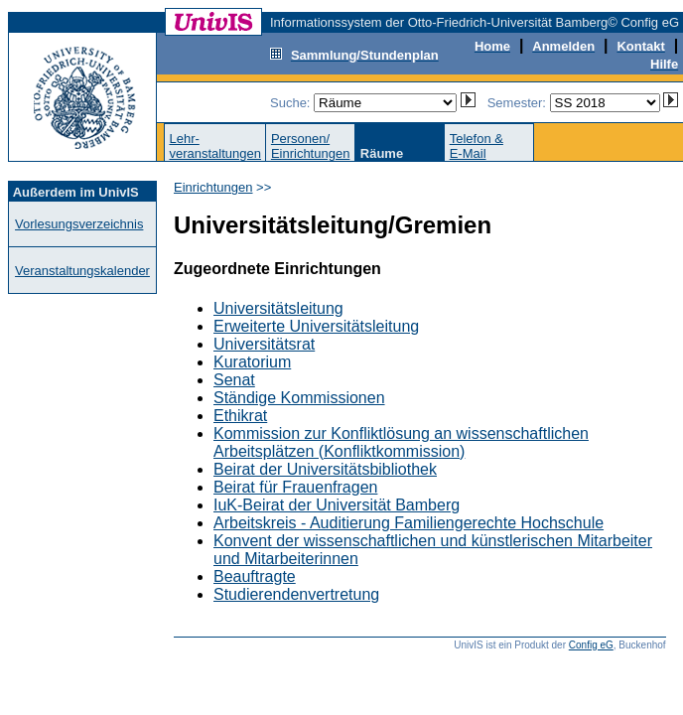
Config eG (591, 645)
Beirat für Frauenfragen (295, 487)
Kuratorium (252, 362)
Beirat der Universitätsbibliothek (325, 469)
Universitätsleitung (278, 308)
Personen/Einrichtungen (310, 146)
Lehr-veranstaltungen (215, 146)
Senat (234, 379)
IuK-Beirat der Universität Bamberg (336, 505)
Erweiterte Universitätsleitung (316, 326)
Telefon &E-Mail (476, 146)
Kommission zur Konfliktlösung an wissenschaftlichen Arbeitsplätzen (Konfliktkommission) (401, 442)
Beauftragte (254, 576)
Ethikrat (240, 415)
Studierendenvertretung (296, 594)
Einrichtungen (213, 187)
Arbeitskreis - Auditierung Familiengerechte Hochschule (408, 522)
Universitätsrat (264, 344)
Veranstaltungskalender (82, 270)
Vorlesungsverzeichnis (79, 223)
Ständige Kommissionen (299, 397)
